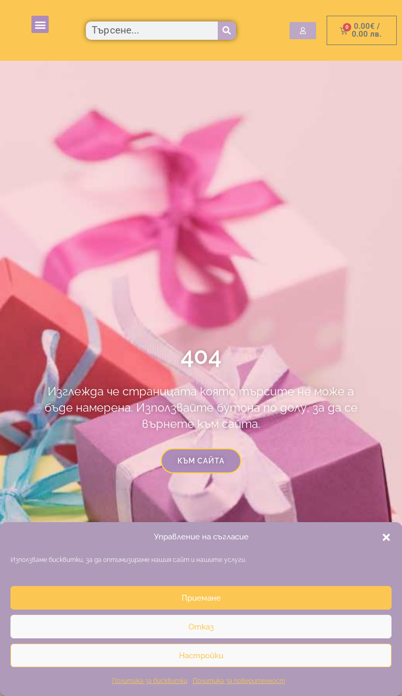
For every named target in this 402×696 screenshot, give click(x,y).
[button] (386, 537)
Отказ (201, 627)
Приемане (201, 598)
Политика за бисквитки (149, 680)
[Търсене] (227, 30)
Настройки (201, 655)
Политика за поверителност (239, 680)
